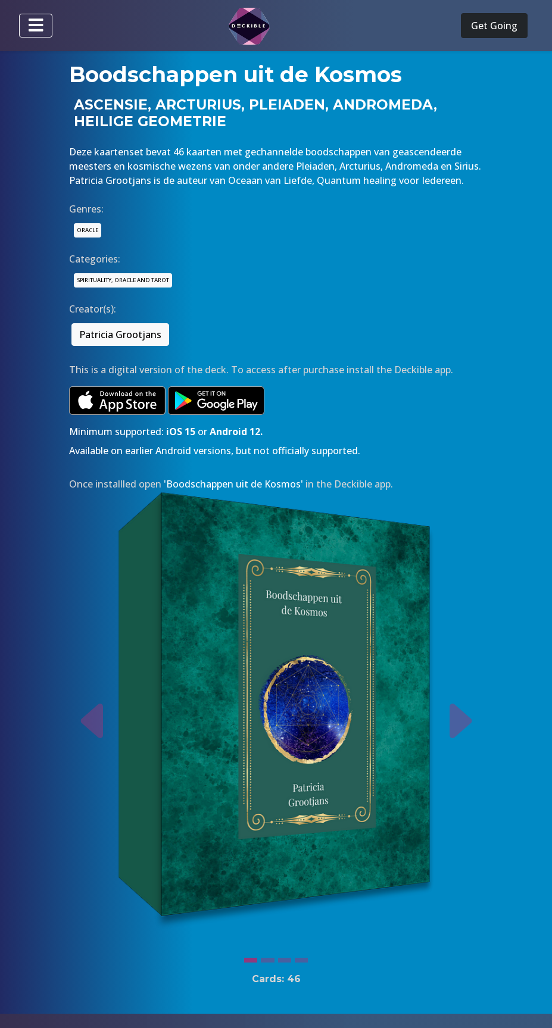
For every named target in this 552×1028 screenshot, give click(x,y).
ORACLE (87, 230)
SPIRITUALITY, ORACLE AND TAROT (123, 280)
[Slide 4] (301, 957)
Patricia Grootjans (120, 334)
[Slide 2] (267, 957)
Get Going (494, 25)
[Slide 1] (250, 957)
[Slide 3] (284, 957)
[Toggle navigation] (35, 26)
